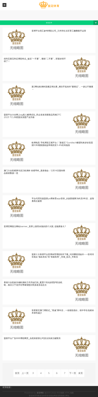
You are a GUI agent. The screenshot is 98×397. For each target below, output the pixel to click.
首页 (17, 373)
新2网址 (66, 396)
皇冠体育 (43, 396)
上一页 (25, 373)
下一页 (72, 373)
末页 (80, 373)
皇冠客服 (59, 396)
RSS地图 (60, 393)
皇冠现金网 (51, 396)
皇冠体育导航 (34, 396)
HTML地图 (69, 393)
